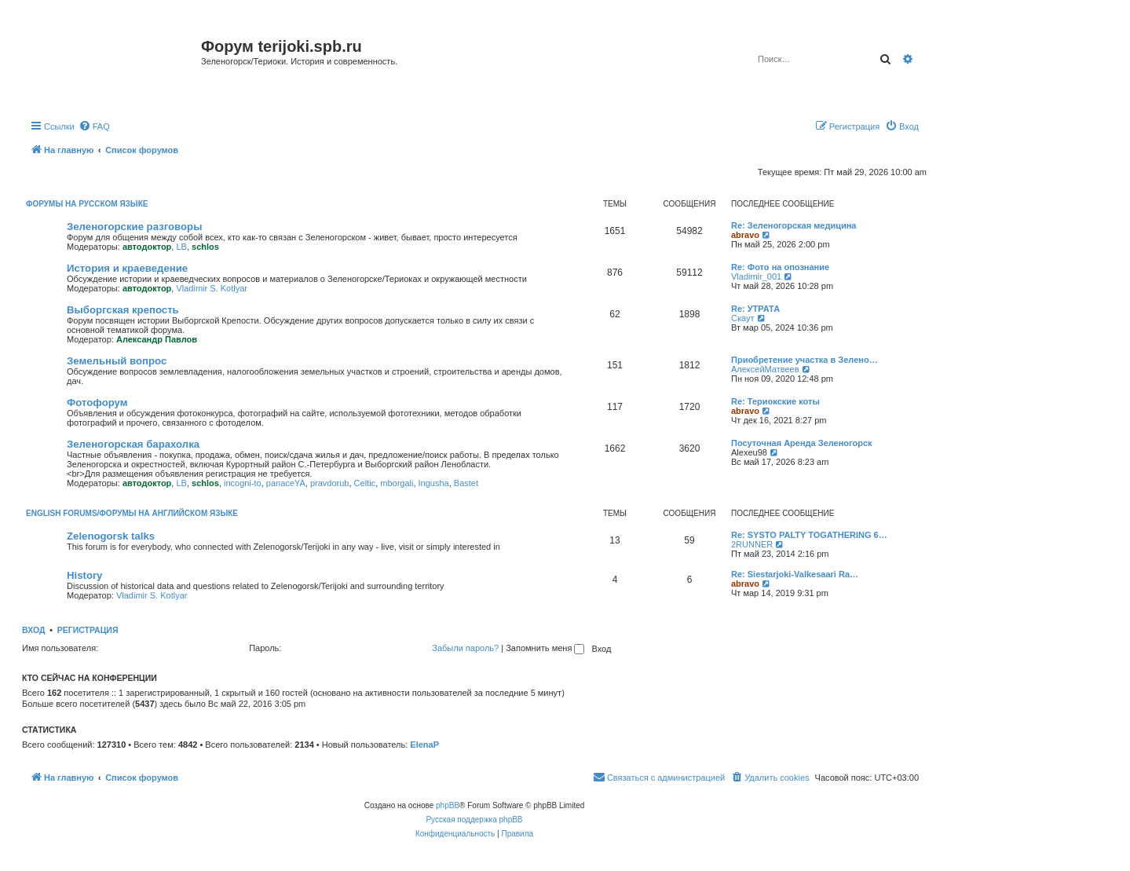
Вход (33, 630)
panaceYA (285, 483)
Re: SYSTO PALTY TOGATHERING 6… (809, 535)
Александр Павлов (156, 339)
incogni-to (242, 483)
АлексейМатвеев (765, 369)
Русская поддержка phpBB (474, 819)
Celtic (365, 483)
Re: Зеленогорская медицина (794, 225)
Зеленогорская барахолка (133, 444)
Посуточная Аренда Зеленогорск (801, 443)
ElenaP (424, 744)
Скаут (743, 318)
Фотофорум (97, 402)
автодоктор (147, 246)
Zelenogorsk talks (111, 536)
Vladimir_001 (756, 276)
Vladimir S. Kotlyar (211, 288)
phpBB (447, 805)
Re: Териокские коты (775, 401)
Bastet (466, 483)
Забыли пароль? (465, 648)
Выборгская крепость (123, 310)
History (84, 575)
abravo (745, 235)
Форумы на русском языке (87, 203)
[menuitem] (94, 126)
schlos (205, 246)
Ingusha (434, 483)
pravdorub (329, 483)
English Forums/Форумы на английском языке (132, 513)
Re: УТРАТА (755, 308)
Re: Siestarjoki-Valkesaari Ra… (794, 574)
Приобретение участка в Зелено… (804, 359)
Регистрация (88, 630)
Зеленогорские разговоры (134, 226)
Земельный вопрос (116, 361)
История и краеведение (127, 268)
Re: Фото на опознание (780, 267)
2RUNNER (752, 544)
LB (181, 246)
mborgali (396, 483)
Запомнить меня (545, 648)
